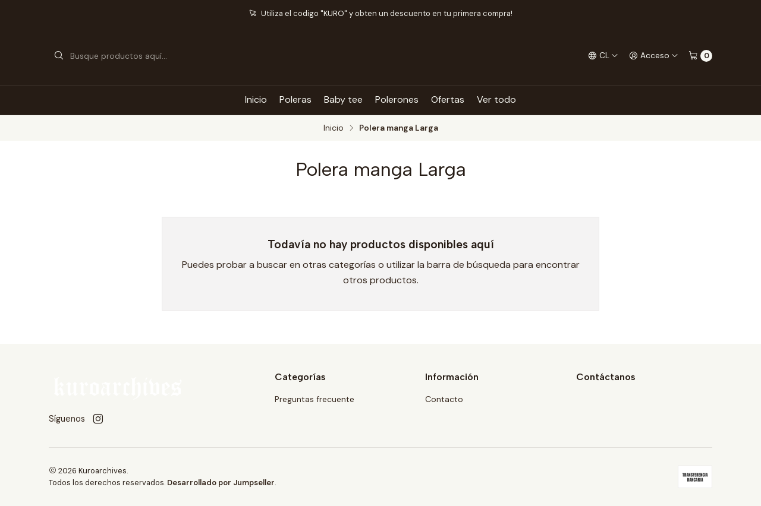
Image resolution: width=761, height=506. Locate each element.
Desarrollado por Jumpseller (221, 482)
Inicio (256, 99)
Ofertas (447, 99)
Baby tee (343, 99)
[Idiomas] (603, 56)
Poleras (295, 99)
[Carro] (700, 56)
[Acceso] (653, 56)
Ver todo (496, 99)
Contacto (444, 399)
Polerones (397, 99)
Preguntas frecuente (314, 399)
